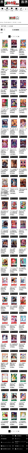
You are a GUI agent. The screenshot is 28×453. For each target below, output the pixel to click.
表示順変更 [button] (15, 29)
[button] (1, 1)
